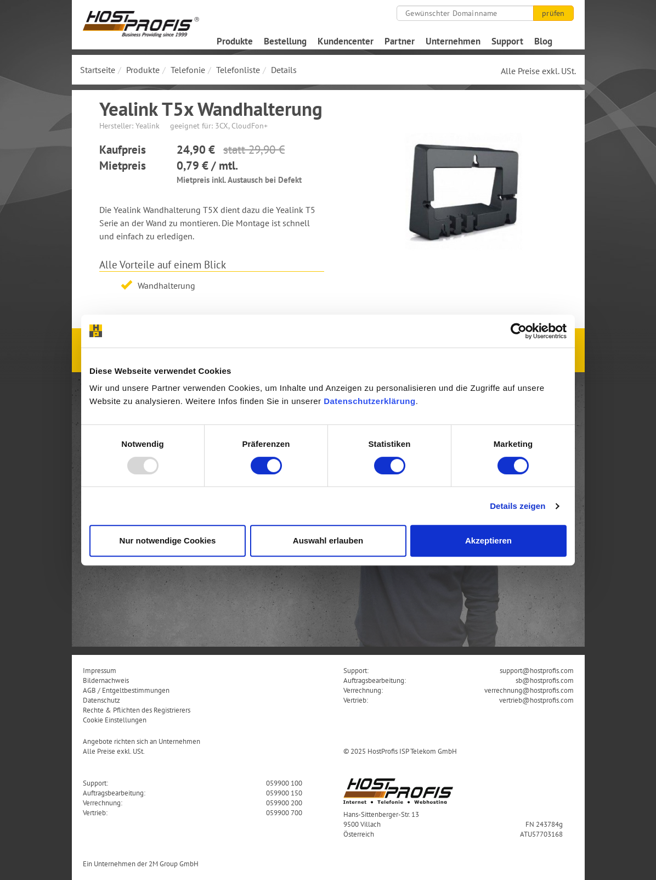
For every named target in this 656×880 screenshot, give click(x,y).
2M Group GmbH (174, 863)
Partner (399, 41)
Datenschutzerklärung (370, 401)
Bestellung (285, 41)
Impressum (99, 670)
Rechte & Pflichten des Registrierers (136, 709)
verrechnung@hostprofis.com (529, 690)
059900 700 (284, 812)
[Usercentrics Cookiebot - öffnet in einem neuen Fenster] (519, 331)
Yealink (147, 126)
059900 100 (284, 782)
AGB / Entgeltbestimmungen (126, 690)
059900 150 (284, 792)
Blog (543, 41)
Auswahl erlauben (328, 540)
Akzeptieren (488, 540)
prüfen (553, 13)
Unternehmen (453, 41)
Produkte (235, 41)
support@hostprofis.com (537, 670)
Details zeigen (517, 506)
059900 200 (284, 802)
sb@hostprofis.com (545, 680)
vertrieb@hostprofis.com (536, 700)
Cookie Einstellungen (114, 719)
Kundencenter (346, 41)
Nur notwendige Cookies (168, 540)
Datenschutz (101, 700)
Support (507, 41)
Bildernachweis (106, 680)
